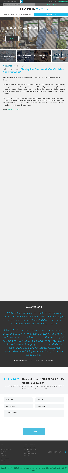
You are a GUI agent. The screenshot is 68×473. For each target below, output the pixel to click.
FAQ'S (20, 14)
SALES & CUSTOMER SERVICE (30, 449)
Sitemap (3, 460)
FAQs (2, 453)
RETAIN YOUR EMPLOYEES (30, 447)
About (3, 447)
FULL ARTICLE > (14, 110)
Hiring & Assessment (29, 445)
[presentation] (34, 422)
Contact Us (51, 14)
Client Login (51, 4)
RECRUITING (27, 451)
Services (6, 14)
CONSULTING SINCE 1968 (12, 1)
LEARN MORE (12, 39)
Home (2, 445)
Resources (27, 14)
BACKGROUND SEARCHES (30, 453)
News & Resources (6, 449)
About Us (14, 14)
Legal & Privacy (5, 458)
